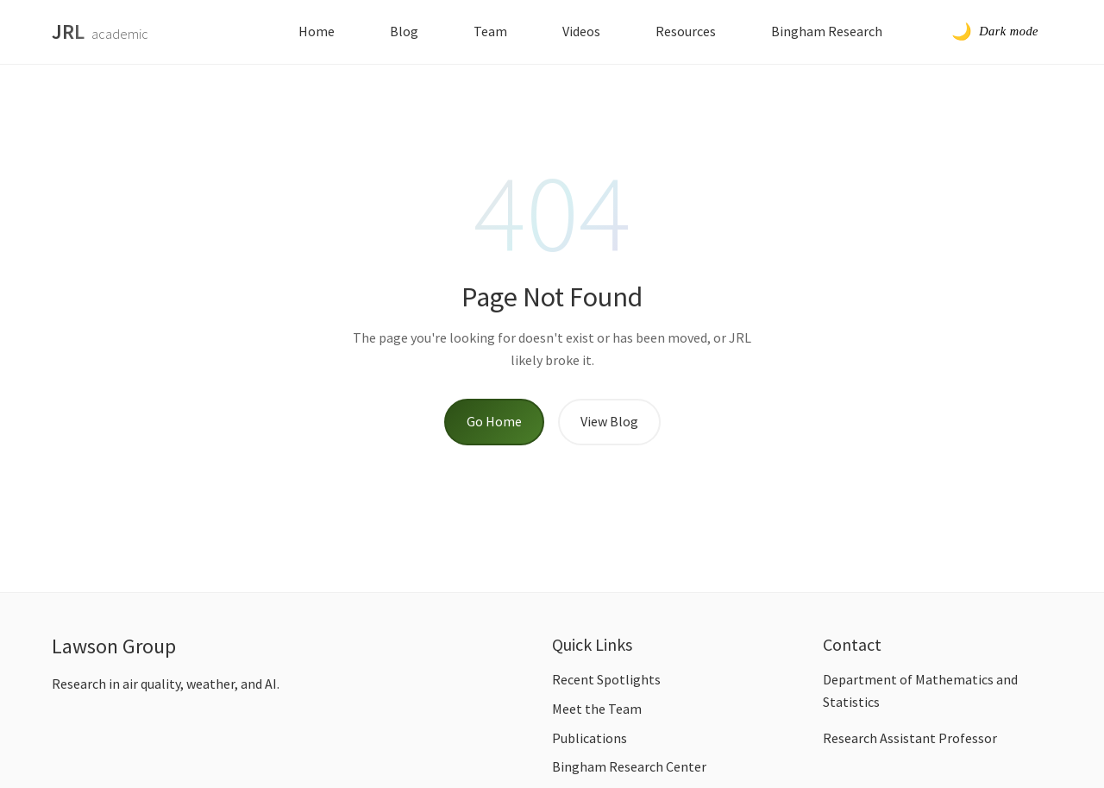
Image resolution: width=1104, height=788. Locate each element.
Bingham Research (826, 31)
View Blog (609, 421)
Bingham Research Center (629, 766)
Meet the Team (597, 708)
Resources (686, 31)
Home (316, 31)
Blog (404, 31)
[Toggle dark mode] (995, 31)
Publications (589, 738)
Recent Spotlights (606, 679)
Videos (581, 31)
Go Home (494, 421)
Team (490, 31)
